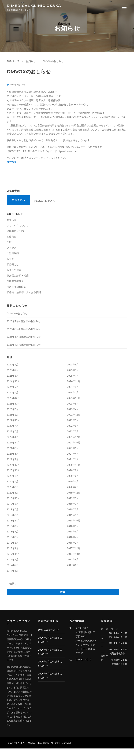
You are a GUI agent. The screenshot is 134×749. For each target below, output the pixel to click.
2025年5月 (73, 370)
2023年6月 (12, 409)
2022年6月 (73, 426)
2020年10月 (13, 470)
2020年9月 (73, 470)
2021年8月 (12, 448)
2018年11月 (13, 520)
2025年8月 (73, 365)
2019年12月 (73, 493)
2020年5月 (12, 482)
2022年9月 (73, 420)
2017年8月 (73, 559)
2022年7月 (12, 426)
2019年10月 (13, 498)
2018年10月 (73, 520)
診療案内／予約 (15, 231)
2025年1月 (73, 376)
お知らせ (11, 220)
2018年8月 (73, 526)
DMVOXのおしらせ (17, 313)
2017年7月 (12, 565)
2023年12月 (13, 398)
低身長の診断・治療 (18, 276)
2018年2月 (73, 543)
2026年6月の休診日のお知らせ (23, 329)
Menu (124, 7)
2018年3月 (12, 543)
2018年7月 (12, 532)
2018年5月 (12, 537)
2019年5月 (12, 509)
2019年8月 (12, 504)
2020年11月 (73, 465)
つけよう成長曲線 (16, 287)
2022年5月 (12, 431)
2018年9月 (12, 526)
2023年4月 (73, 409)
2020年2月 (73, 487)
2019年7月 (73, 504)
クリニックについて (18, 225)
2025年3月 (12, 376)
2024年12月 (13, 381)
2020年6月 (73, 476)
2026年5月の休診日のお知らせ (23, 337)
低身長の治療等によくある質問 (24, 292)
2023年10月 (13, 404)
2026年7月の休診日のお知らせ (23, 321)
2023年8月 (73, 404)
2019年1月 (73, 515)
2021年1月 (73, 459)
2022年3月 (73, 431)
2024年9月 (12, 387)
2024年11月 (73, 381)
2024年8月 (73, 387)
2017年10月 (73, 554)
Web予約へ (18, 200)
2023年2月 (12, 415)
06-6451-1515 (44, 201)
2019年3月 (73, 509)
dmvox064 (13, 162)
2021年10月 (73, 442)
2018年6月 (73, 532)
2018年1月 (12, 548)
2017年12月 (73, 548)
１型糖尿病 (13, 253)
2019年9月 (73, 498)
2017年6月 (73, 565)
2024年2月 (73, 392)
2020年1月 (12, 493)
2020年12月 (13, 465)
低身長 (10, 259)
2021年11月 (13, 442)
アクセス (11, 248)
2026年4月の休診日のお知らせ (23, 345)
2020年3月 (12, 487)
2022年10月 (13, 420)
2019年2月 (12, 515)
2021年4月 (73, 454)
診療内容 (11, 237)
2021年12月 (73, 437)
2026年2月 (12, 365)
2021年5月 (12, 454)
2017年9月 (12, 559)
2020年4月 (73, 482)
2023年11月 (73, 398)
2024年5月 (12, 392)
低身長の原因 (14, 270)
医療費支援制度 (15, 281)
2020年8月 (12, 476)
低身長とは (13, 264)
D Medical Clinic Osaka (34, 5)
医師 (9, 242)
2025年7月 (12, 370)
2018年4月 (73, 537)
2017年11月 (13, 554)
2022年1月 (12, 437)
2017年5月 (12, 571)
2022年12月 (73, 415)
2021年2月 (12, 459)
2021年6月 (73, 448)
